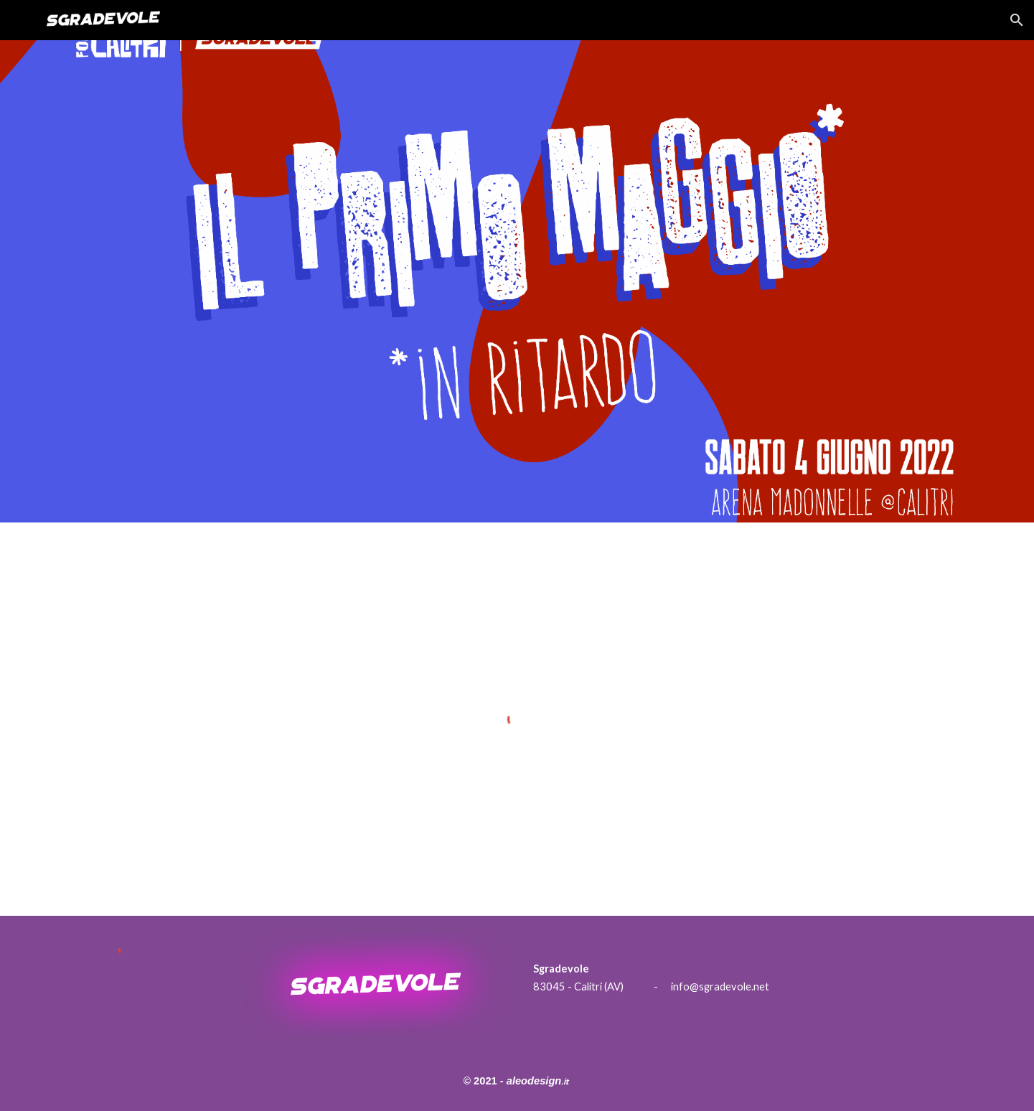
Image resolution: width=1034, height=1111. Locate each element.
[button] (1017, 20)
